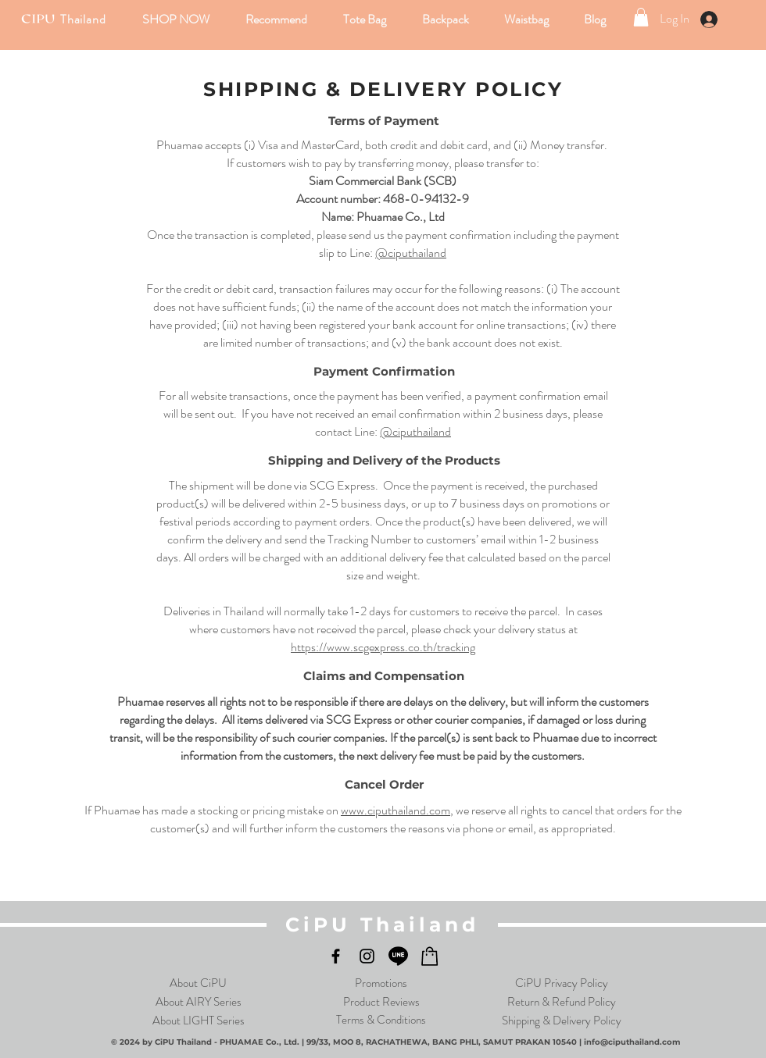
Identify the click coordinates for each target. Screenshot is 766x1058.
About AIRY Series (199, 1001)
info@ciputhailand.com (632, 1042)
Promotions (381, 983)
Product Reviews (381, 1001)
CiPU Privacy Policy (561, 983)
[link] (641, 17)
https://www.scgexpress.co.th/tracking (383, 647)
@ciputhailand (410, 253)
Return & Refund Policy (561, 1001)
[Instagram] (367, 956)
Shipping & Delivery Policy (561, 1020)
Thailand (83, 19)
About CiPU (198, 983)
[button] (177, 19)
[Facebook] (335, 956)
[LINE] (398, 956)
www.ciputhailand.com (395, 810)
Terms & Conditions (381, 1019)
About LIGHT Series (198, 1020)
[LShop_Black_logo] (429, 956)
